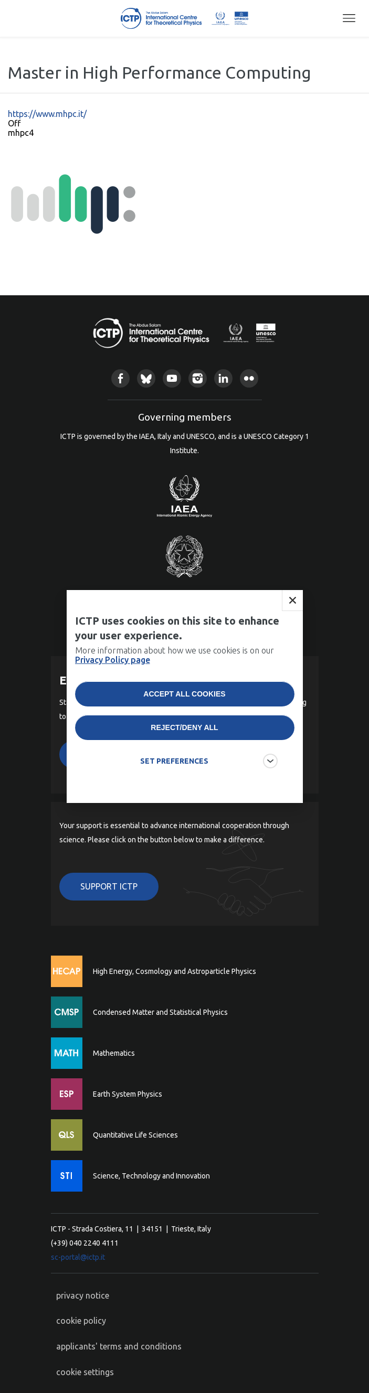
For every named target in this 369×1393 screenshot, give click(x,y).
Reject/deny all (184, 734)
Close (292, 606)
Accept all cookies (184, 700)
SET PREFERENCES (174, 767)
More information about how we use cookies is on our (174, 661)
